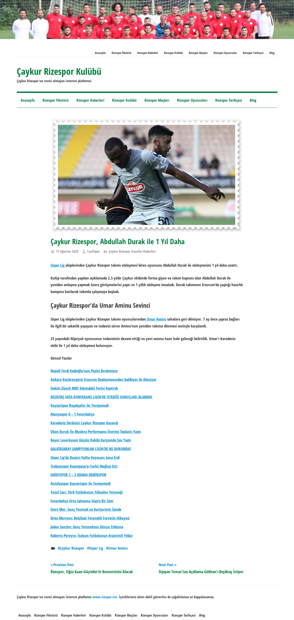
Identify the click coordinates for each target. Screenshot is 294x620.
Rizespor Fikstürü (121, 53)
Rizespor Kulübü (173, 53)
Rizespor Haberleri (147, 53)
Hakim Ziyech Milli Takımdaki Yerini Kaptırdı (84, 388)
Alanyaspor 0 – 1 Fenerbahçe (72, 414)
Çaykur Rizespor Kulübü (59, 71)
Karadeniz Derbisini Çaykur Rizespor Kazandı (84, 422)
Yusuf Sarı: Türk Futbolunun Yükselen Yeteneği (87, 492)
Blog (271, 53)
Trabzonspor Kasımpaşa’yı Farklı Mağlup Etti (84, 466)
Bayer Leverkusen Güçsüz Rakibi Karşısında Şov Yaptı (91, 440)
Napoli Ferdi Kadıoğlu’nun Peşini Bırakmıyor (84, 370)
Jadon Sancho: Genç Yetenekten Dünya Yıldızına (87, 526)
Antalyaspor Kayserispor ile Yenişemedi (80, 483)
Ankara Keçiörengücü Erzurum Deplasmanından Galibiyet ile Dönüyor (103, 379)
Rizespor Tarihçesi (253, 53)
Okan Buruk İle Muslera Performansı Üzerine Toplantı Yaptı (96, 431)
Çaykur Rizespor (72, 548)
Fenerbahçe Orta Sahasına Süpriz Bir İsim (82, 500)
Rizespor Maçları (198, 53)
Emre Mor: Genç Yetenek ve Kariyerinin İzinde (86, 509)
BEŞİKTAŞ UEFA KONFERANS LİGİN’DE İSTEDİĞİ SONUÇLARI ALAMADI (101, 396)
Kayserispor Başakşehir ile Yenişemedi (80, 405)
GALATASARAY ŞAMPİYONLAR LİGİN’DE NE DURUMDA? (91, 448)
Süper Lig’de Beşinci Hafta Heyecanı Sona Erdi (85, 457)
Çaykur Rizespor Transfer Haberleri (132, 251)
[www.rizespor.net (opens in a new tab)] (105, 597)
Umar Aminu (118, 548)
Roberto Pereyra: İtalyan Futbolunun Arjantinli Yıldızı (92, 535)
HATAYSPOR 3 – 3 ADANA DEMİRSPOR (78, 474)
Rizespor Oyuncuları (225, 53)
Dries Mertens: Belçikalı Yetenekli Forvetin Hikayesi (90, 518)
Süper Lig (96, 548)
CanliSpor (93, 251)
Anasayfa (100, 53)
